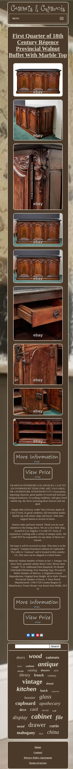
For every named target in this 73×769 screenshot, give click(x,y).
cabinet (41, 716)
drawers (45, 670)
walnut (30, 666)
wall (54, 711)
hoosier (29, 698)
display (20, 717)
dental (49, 683)
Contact (37, 752)
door (41, 733)
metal (21, 726)
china (53, 732)
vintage (32, 681)
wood (35, 656)
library (24, 675)
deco (23, 710)
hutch (44, 690)
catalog (32, 670)
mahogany (26, 732)
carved (45, 710)
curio (54, 725)
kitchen (26, 689)
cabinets (52, 657)
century (52, 675)
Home (38, 747)
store (19, 666)
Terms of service (38, 762)
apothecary (49, 703)
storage (20, 671)
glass (45, 696)
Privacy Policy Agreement (38, 757)
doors (21, 657)
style (56, 670)
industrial (55, 691)
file (59, 717)
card (34, 709)
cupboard (25, 703)
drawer (37, 724)
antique (48, 664)
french (39, 675)
